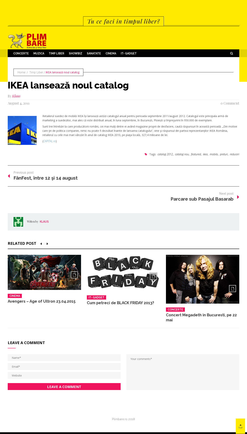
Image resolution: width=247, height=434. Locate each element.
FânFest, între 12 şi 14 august (46, 178)
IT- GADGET (129, 53)
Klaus (16, 96)
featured (196, 154)
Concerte (21, 53)
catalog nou (182, 154)
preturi (224, 154)
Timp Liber (56, 53)
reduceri (234, 154)
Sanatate (94, 53)
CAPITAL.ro (49, 141)
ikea (205, 154)
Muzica (38, 53)
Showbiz (75, 53)
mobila (214, 154)
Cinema (111, 53)
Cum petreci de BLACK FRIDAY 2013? (120, 303)
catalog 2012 (165, 154)
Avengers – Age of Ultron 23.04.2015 (41, 301)
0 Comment (230, 103)
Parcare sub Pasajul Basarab (202, 199)
